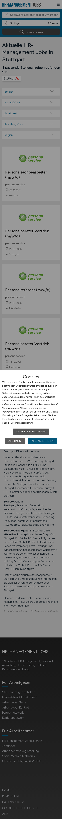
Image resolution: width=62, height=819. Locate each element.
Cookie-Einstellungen (31, 431)
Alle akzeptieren (43, 441)
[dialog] (31, 409)
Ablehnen (14, 441)
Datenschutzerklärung (22, 422)
